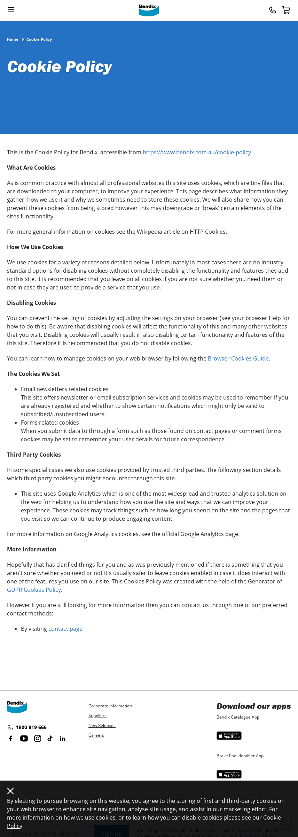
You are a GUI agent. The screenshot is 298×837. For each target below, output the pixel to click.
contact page (65, 629)
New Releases (102, 725)
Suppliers (97, 716)
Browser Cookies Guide (238, 358)
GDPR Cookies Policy (34, 590)
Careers (96, 735)
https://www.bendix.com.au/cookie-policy (197, 152)
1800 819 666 (27, 727)
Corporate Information (110, 706)
